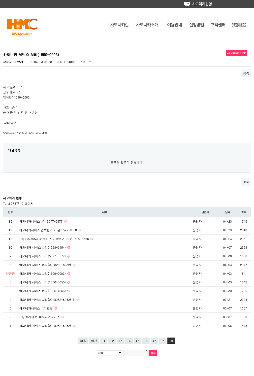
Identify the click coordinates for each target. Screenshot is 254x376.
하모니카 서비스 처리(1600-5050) (43, 282)
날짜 (227, 212)
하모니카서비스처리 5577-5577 (41, 221)
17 (154, 341)
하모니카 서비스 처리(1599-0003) (43, 273)
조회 (243, 212)
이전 (94, 341)
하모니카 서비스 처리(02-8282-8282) (45, 265)
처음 (83, 341)
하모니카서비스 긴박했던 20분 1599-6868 (48, 230)
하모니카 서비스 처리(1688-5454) (43, 247)
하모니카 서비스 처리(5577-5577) (43, 256)
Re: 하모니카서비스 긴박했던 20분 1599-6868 (57, 239)
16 (146, 341)
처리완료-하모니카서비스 (43, 317)
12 (112, 341)
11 (103, 341)
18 (162, 341)
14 (129, 341)
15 (137, 341)
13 (120, 341)
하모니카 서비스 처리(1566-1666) (43, 291)
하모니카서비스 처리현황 (36, 308)
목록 (246, 73)
